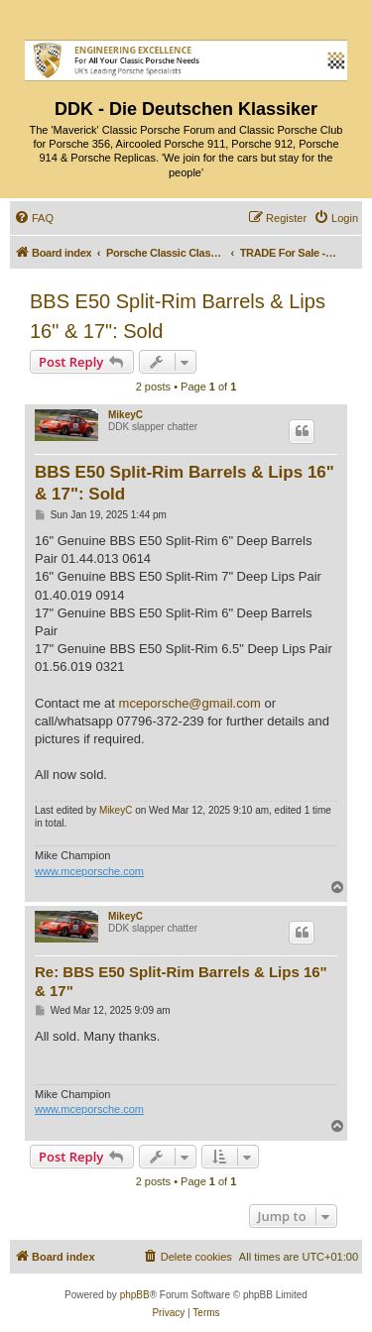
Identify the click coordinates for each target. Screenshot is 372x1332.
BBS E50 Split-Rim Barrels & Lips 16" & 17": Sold (177, 316)
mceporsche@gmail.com (190, 703)
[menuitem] (34, 218)
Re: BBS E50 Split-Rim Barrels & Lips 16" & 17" (181, 981)
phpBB (135, 1294)
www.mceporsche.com (89, 871)
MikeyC (125, 414)
